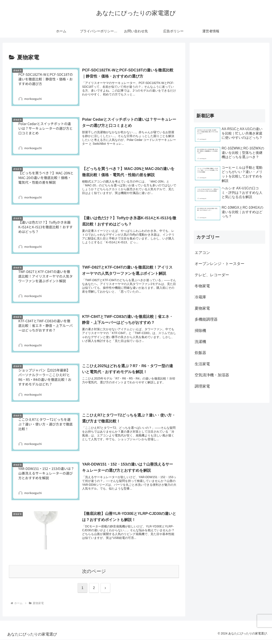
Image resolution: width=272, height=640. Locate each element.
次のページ (94, 572)
